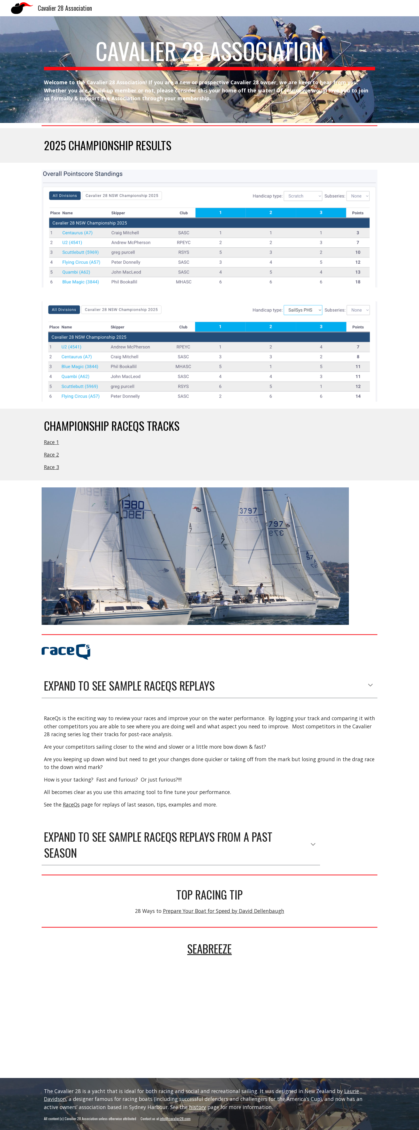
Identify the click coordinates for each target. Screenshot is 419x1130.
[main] (209, 53)
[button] (370, 686)
